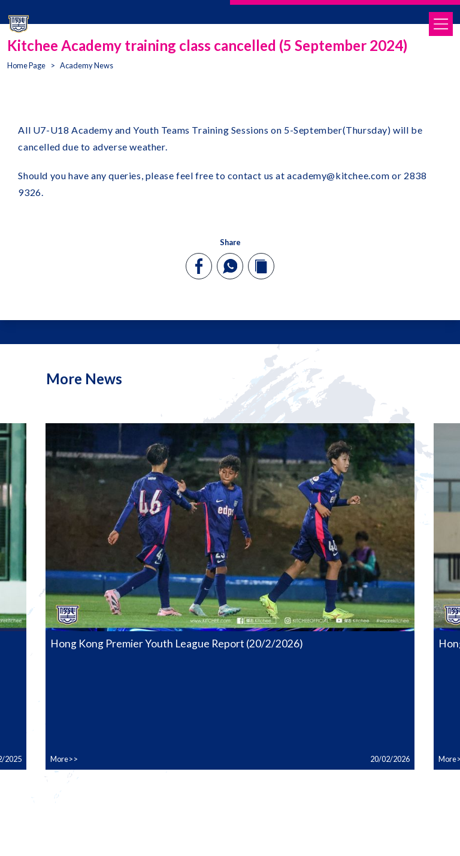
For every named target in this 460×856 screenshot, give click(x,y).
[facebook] (199, 266)
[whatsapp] (230, 266)
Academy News (86, 65)
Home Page (26, 65)
